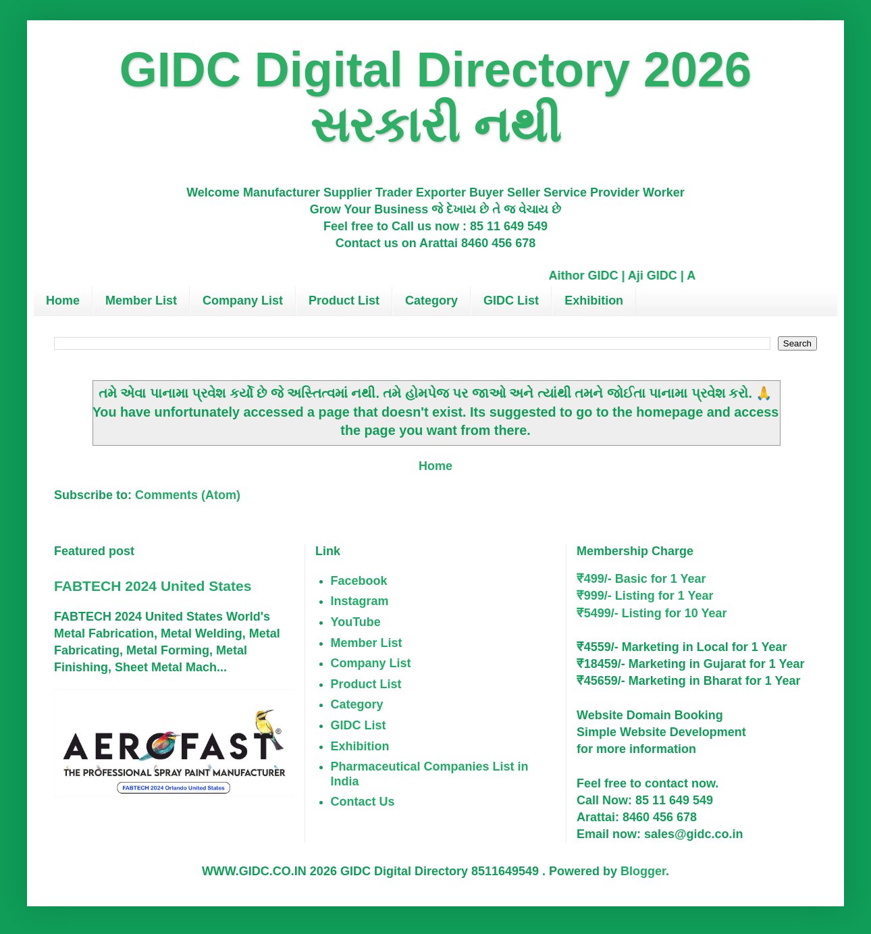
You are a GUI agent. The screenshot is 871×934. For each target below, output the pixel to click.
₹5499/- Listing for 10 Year (652, 613)
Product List (344, 300)
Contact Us (363, 801)
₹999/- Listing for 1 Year (645, 595)
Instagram (360, 601)
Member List (141, 300)
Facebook (359, 581)
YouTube (356, 622)
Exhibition (593, 300)
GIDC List (511, 300)
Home (63, 300)
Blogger (643, 871)
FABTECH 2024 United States (152, 586)
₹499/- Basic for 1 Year (641, 579)
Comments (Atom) (187, 495)
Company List (243, 300)
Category (431, 300)
